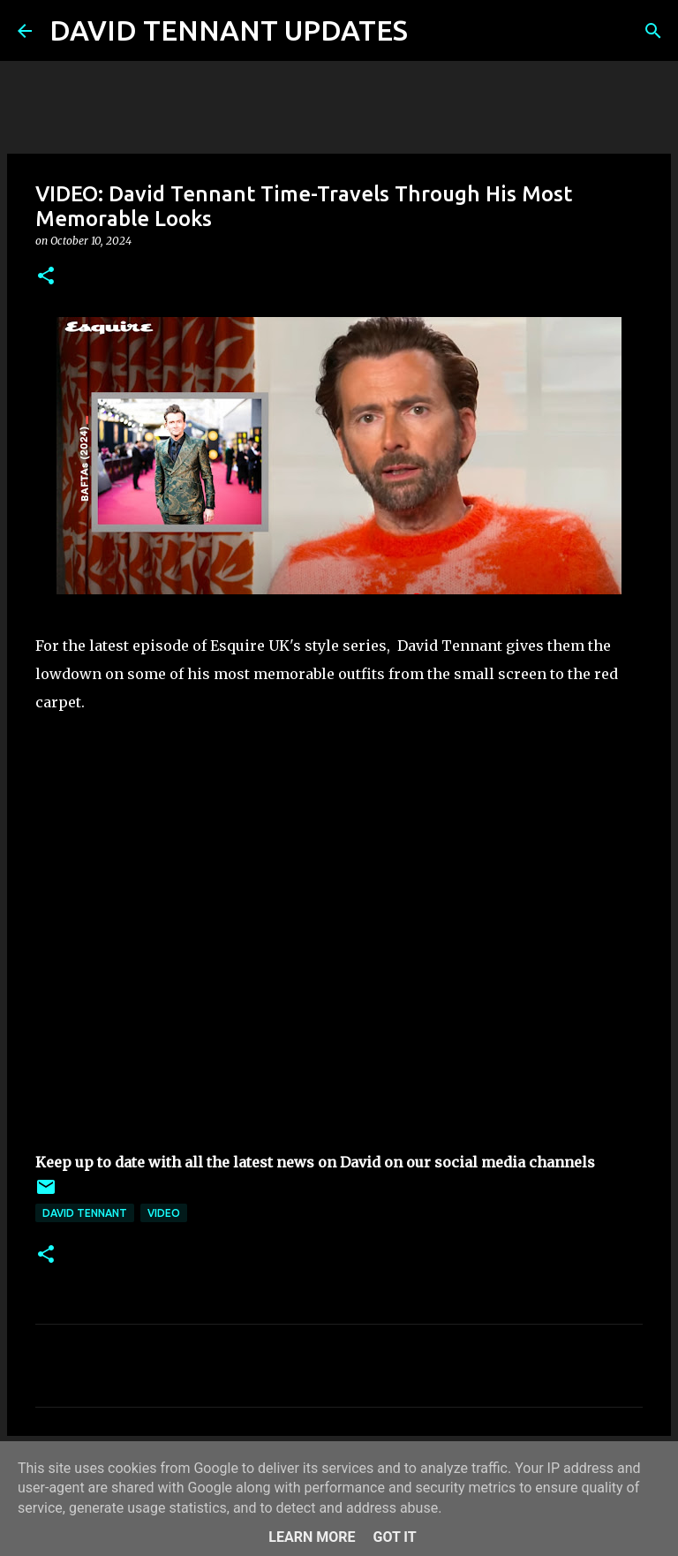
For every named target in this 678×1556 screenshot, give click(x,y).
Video (163, 1213)
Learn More (311, 1537)
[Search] (432, 31)
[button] (45, 277)
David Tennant (84, 1213)
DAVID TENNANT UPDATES (228, 30)
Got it (394, 1537)
